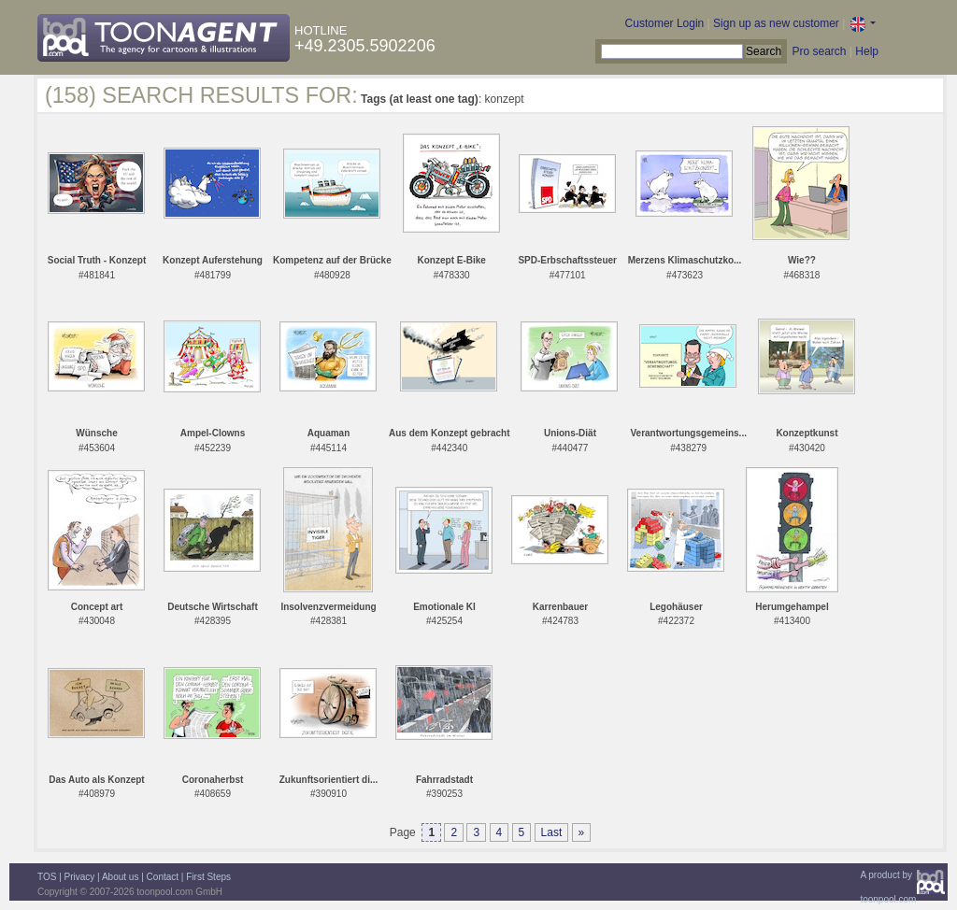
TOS (46, 877)
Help (866, 51)
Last (552, 832)
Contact (163, 877)
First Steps (208, 877)
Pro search (819, 51)
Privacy (79, 877)
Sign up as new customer (776, 23)
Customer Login (665, 23)
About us (120, 877)
